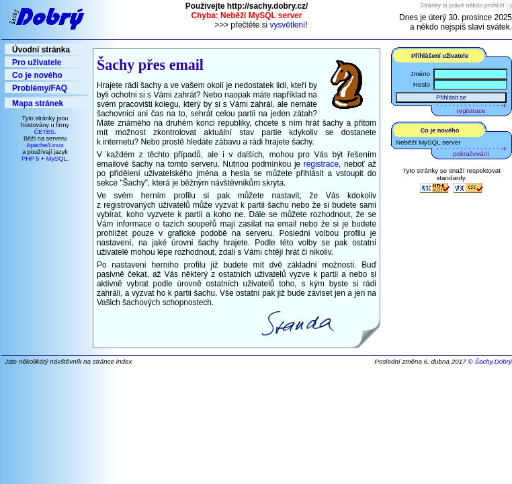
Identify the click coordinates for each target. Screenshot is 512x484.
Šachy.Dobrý (493, 361)
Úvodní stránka (41, 49)
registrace (321, 164)
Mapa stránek (37, 103)
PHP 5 (30, 158)
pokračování (470, 153)
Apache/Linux (45, 145)
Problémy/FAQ (39, 88)
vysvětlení (288, 25)
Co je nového (37, 75)
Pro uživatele (36, 62)
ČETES (44, 131)
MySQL (56, 158)
